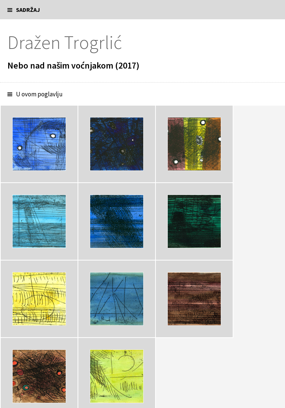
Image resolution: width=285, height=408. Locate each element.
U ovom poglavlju (39, 94)
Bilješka (26, 330)
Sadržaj (28, 9)
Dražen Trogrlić (64, 42)
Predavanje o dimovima (36, 360)
